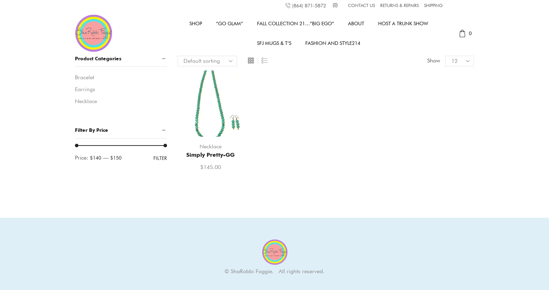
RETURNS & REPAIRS (399, 5)
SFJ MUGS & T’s (274, 43)
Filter (160, 158)
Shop (195, 23)
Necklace (211, 146)
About (356, 23)
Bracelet (84, 77)
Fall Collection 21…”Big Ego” (295, 23)
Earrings (85, 89)
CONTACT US (361, 5)
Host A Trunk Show (403, 23)
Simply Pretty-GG (210, 154)
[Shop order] (207, 61)
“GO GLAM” (229, 23)
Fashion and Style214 (332, 43)
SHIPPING (433, 5)
